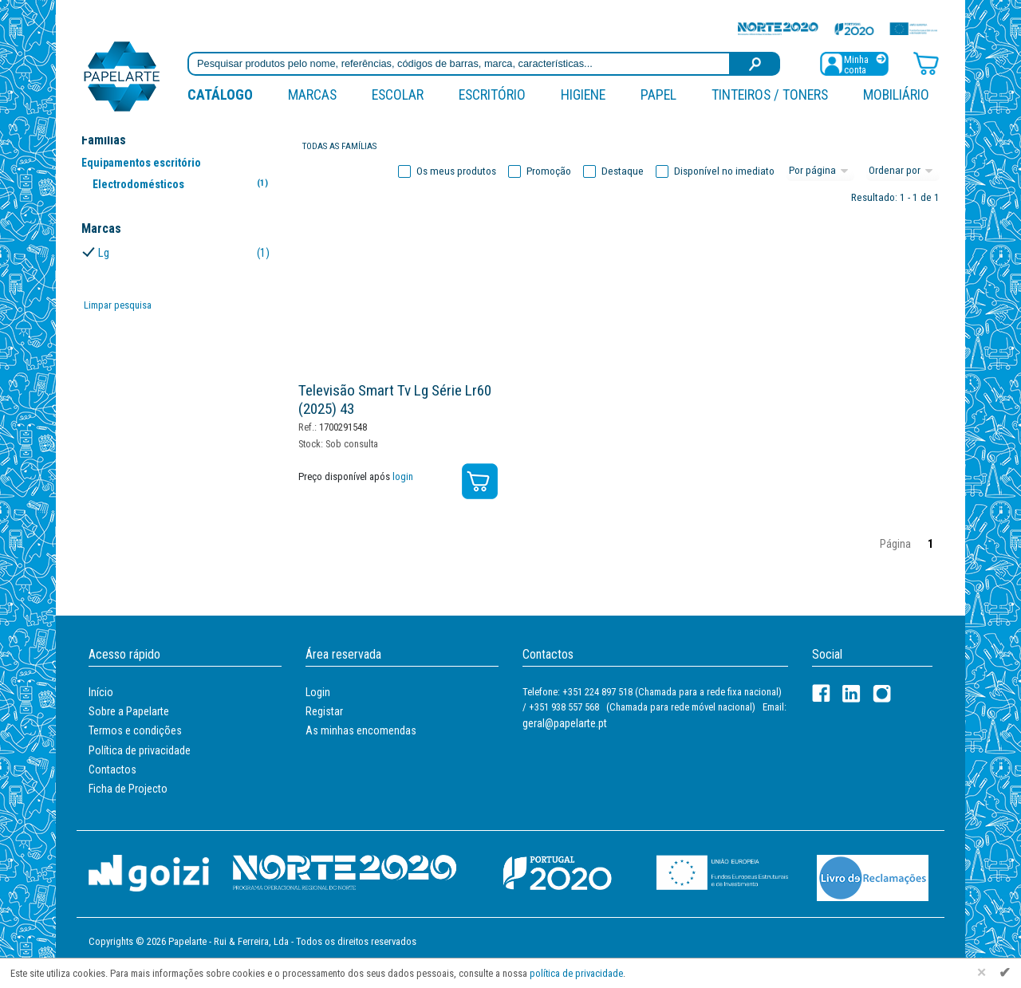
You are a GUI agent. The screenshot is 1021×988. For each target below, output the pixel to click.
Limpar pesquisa (118, 305)
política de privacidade (576, 973)
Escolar (398, 94)
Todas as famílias (339, 146)
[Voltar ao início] (122, 75)
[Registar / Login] (854, 63)
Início (101, 692)
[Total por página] (820, 171)
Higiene (583, 94)
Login (318, 692)
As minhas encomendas (361, 730)
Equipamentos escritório (141, 162)
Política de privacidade (140, 750)
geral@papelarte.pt (564, 723)
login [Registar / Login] (402, 476)
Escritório (492, 94)
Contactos (112, 769)
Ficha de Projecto (128, 788)
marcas (312, 94)
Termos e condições (135, 730)
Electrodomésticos (183, 184)
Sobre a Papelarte (129, 711)
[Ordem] (903, 171)
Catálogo (220, 94)
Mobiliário (896, 94)
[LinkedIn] (851, 693)
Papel (658, 94)
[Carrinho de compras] (926, 63)
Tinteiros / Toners (770, 94)
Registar (324, 711)
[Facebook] (821, 693)
